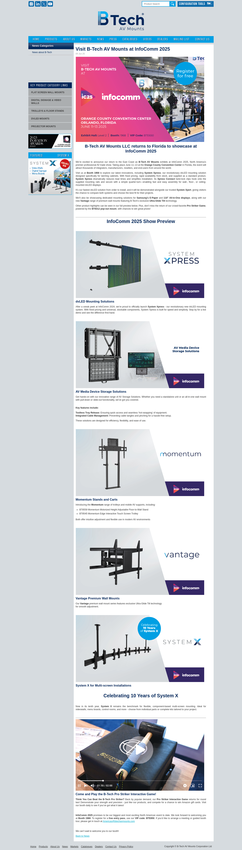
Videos (147, 39)
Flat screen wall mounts (47, 92)
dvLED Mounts (40, 118)
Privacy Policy (126, 846)
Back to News (82, 836)
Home (36, 39)
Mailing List (182, 39)
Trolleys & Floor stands (47, 111)
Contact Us (202, 39)
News (100, 39)
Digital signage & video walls (46, 102)
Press (113, 39)
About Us (69, 39)
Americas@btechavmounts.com (119, 821)
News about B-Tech (42, 52)
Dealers (162, 39)
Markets (86, 39)
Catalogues (130, 39)
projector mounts (43, 126)
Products (51, 39)
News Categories (43, 45)
